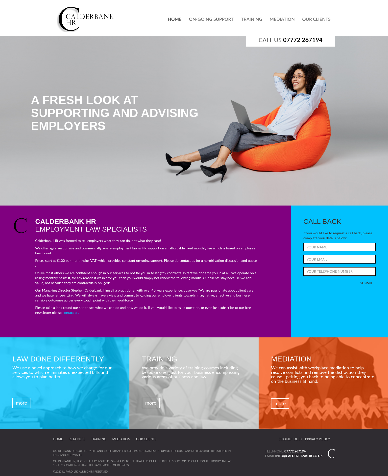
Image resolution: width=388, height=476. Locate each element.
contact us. (71, 312)
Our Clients (316, 19)
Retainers (77, 439)
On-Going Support (211, 19)
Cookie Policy (291, 439)
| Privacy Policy (316, 439)
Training (251, 19)
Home (175, 19)
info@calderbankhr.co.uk (299, 456)
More (21, 403)
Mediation (282, 19)
